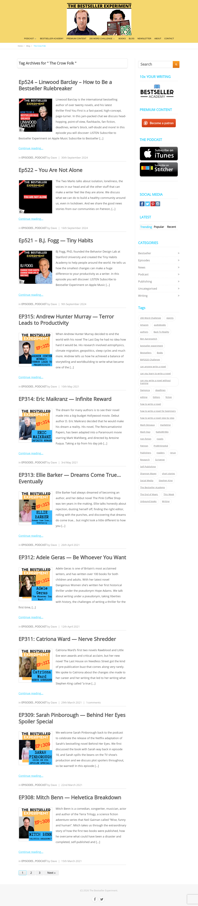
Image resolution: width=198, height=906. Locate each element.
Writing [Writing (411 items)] (166, 501)
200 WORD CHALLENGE (100, 38)
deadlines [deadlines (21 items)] (160, 390)
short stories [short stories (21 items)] (168, 473)
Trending (146, 227)
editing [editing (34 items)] (143, 397)
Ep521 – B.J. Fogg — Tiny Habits (56, 240)
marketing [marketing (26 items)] (165, 425)
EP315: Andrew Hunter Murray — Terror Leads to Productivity (66, 319)
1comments (93, 702)
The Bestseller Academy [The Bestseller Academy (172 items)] (152, 487)
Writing (143, 295)
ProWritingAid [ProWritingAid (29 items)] (161, 445)
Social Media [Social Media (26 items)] (146, 480)
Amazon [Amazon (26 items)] (144, 325)
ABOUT (157, 38)
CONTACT (169, 38)
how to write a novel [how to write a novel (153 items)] (150, 404)
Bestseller (144, 253)
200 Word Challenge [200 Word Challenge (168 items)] (150, 318)
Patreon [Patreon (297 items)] (144, 445)
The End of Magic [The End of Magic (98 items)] (149, 494)
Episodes (27, 157)
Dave (54, 157)
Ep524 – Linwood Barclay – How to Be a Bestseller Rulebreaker (65, 85)
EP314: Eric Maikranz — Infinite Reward (65, 398)
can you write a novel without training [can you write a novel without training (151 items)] (155, 382)
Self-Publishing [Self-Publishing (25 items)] (148, 466)
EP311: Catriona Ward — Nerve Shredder (67, 639)
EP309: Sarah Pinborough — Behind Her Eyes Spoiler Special (72, 718)
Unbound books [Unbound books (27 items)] (148, 501)
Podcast (41, 157)
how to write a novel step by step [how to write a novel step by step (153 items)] (157, 418)
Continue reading (30, 148)
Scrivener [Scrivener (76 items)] (160, 459)
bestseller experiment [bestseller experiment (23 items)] (151, 345)
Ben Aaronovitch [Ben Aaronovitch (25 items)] (148, 338)
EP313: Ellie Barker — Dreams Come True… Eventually (70, 478)
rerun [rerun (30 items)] (173, 452)
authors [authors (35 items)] (144, 332)
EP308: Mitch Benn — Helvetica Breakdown (70, 797)
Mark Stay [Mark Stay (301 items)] (145, 432)
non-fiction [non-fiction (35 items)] (145, 438)
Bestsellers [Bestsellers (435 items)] (145, 352)
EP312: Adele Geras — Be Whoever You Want (72, 557)
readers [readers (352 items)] (161, 452)
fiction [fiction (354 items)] (169, 397)
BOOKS (122, 38)
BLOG (131, 38)
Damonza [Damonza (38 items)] (145, 390)
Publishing (145, 281)
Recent (171, 227)
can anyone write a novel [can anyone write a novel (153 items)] (153, 366)
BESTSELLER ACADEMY (51, 38)
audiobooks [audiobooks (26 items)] (160, 325)
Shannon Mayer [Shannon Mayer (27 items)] (148, 473)
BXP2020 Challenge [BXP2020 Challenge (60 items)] (150, 359)
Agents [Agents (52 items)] (170, 318)
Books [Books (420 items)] (160, 352)
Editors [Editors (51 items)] (156, 397)
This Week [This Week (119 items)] (169, 494)
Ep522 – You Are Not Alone (50, 170)
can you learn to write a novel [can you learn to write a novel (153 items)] (155, 373)
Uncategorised (147, 288)
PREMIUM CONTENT (76, 38)
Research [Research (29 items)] (145, 459)
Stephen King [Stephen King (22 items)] (166, 480)
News (141, 267)
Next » (51, 873)
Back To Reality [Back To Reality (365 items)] (161, 332)
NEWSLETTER (144, 38)
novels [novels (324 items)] (160, 438)
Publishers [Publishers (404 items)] (145, 452)
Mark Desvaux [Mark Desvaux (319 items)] (147, 425)
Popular (159, 227)
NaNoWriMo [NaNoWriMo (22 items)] (162, 432)
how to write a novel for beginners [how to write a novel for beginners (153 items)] (158, 411)
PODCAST (29, 38)
